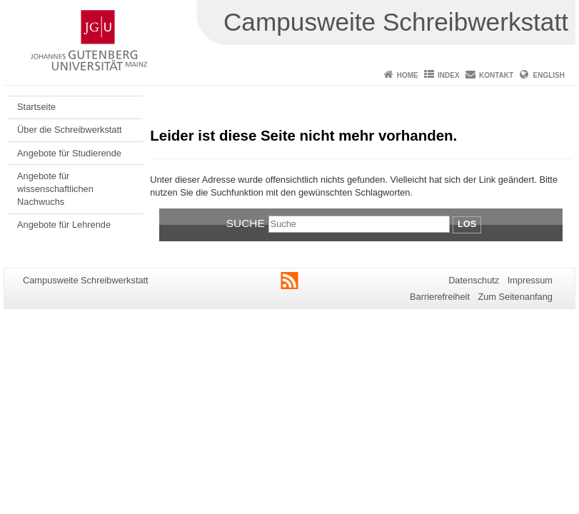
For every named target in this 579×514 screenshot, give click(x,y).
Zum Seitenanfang (515, 296)
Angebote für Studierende (69, 153)
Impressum (530, 280)
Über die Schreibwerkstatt (69, 129)
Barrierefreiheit (440, 296)
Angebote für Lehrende (64, 224)
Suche (245, 223)
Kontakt (496, 75)
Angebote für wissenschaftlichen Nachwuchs (55, 189)
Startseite (36, 106)
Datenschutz (473, 280)
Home (407, 75)
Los (467, 223)
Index (449, 75)
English (549, 75)
